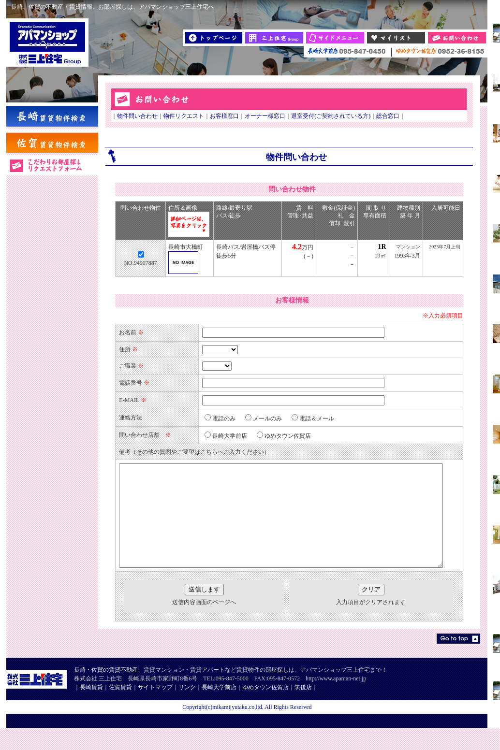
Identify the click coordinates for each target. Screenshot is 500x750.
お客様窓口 (218, 116)
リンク (187, 709)
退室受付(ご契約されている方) (325, 116)
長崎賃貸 (91, 709)
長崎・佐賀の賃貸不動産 (106, 691)
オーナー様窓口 (259, 116)
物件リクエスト (178, 116)
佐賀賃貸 (120, 709)
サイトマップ (155, 709)
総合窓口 (382, 116)
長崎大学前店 (219, 709)
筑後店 (303, 709)
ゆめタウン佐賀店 (265, 709)
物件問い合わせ (131, 116)
